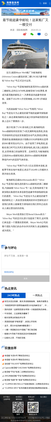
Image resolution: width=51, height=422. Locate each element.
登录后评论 (9, 272)
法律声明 (7, 399)
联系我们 (19, 397)
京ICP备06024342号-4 (37, 418)
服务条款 (19, 399)
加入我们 (43, 397)
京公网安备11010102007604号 (13, 418)
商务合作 (31, 397)
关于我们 (6, 397)
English (31, 399)
